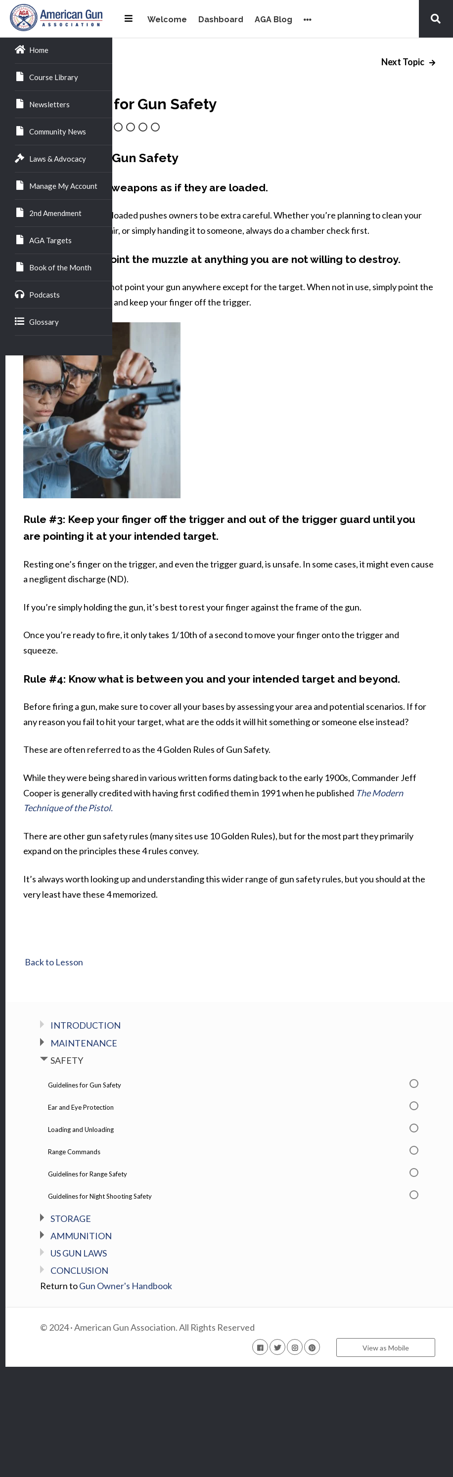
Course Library (46, 77)
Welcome (167, 20)
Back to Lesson (160, 1072)
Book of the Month (53, 267)
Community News (50, 131)
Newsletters (42, 104)
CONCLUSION (186, 1381)
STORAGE (177, 1328)
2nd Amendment (48, 212)
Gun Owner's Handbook (232, 1395)
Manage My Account (56, 185)
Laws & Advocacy (50, 158)
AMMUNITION (188, 1346)
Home (31, 49)
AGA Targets (43, 240)
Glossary (37, 321)
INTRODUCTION (192, 1135)
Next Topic (403, 61)
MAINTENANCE (190, 1153)
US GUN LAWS (185, 1363)
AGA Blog (273, 20)
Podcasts (37, 294)
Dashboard (220, 20)
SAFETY (173, 1170)
